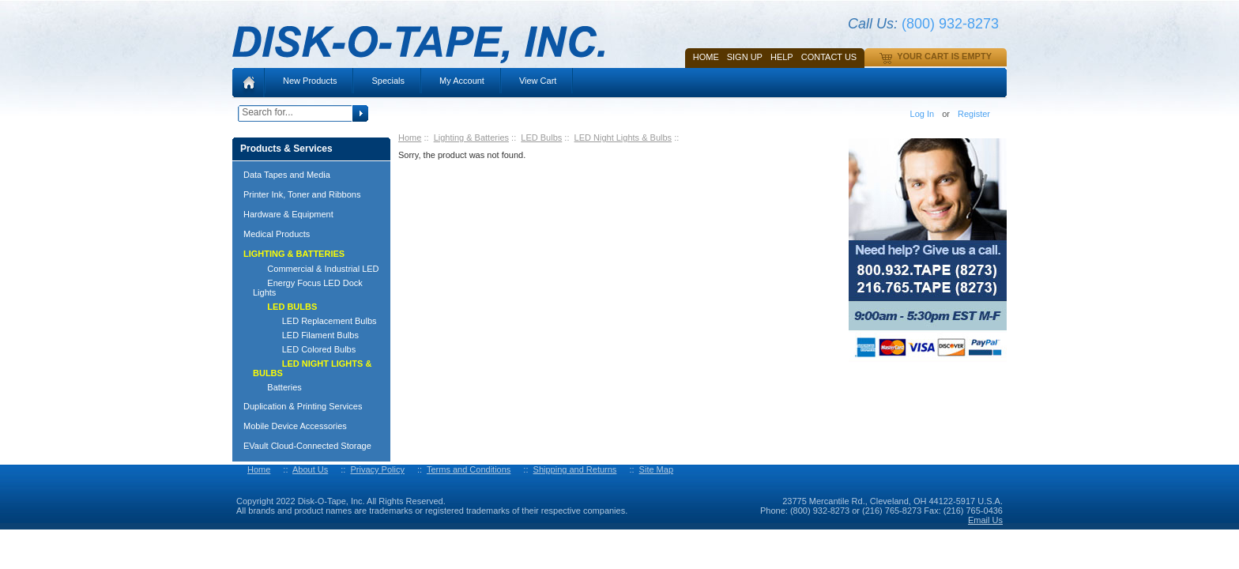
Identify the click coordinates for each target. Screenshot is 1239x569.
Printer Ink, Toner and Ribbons (301, 194)
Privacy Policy (377, 469)
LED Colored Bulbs (304, 349)
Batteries (277, 387)
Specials (388, 80)
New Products (310, 80)
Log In (922, 114)
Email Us (985, 520)
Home (706, 57)
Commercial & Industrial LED (316, 268)
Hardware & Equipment (288, 214)
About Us (310, 469)
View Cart (537, 80)
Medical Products (276, 234)
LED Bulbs (541, 137)
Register (974, 114)
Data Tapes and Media (286, 174)
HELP (781, 57)
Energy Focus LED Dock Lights (308, 287)
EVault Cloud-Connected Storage (307, 445)
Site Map (656, 469)
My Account (461, 80)
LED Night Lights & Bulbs (623, 137)
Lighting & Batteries (471, 137)
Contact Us (829, 57)
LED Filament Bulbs (306, 335)
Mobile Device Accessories (295, 426)
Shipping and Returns (575, 469)
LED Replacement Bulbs (315, 321)
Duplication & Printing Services (302, 406)
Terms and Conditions (468, 469)
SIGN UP (745, 57)
